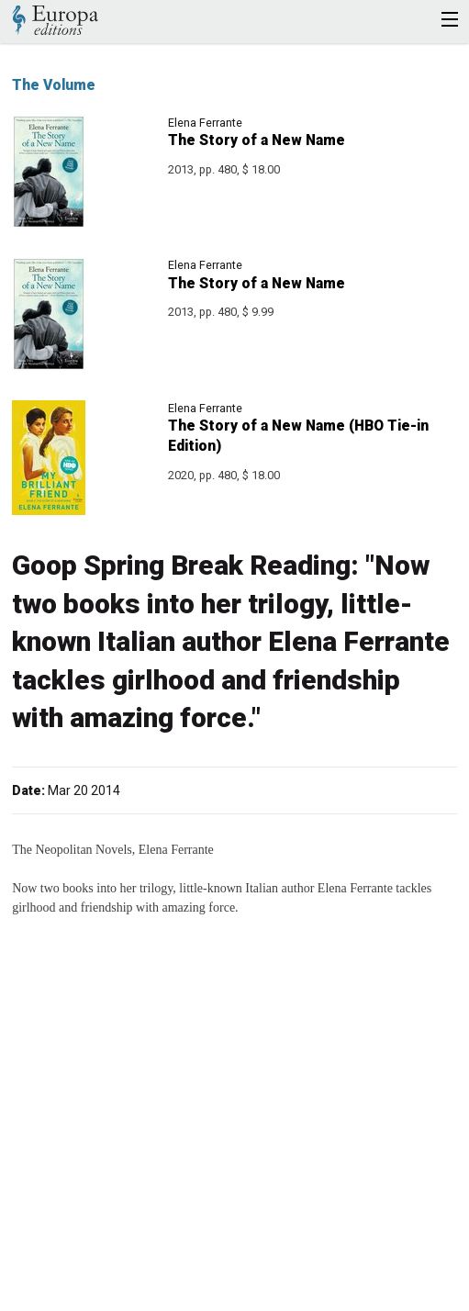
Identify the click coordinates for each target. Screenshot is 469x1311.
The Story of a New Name (256, 140)
